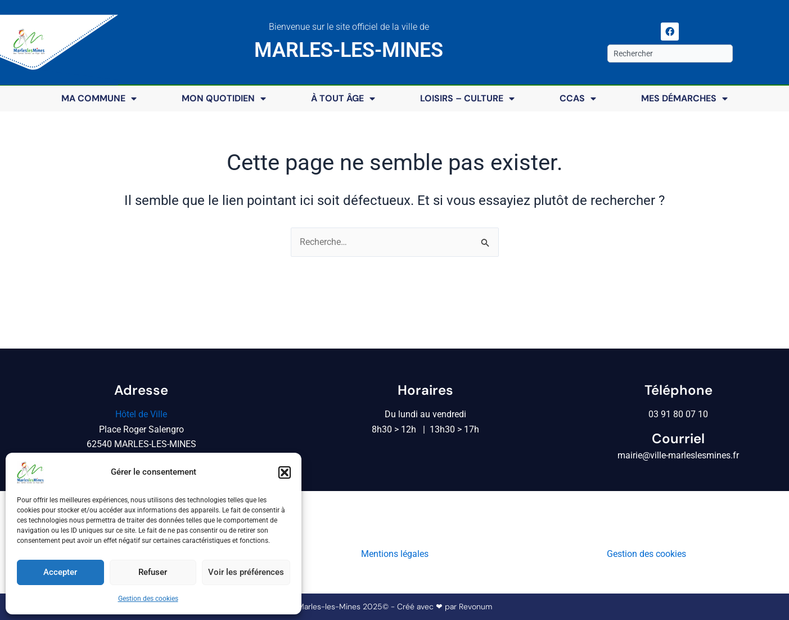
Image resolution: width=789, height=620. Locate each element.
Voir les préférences (246, 572)
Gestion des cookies (148, 599)
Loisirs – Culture (467, 98)
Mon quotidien (224, 98)
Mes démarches (684, 98)
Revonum (475, 607)
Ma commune (99, 98)
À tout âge (343, 98)
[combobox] (670, 53)
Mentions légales (395, 554)
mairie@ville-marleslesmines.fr (678, 455)
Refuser (152, 572)
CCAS (578, 98)
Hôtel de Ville (141, 414)
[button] (284, 472)
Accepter (60, 572)
